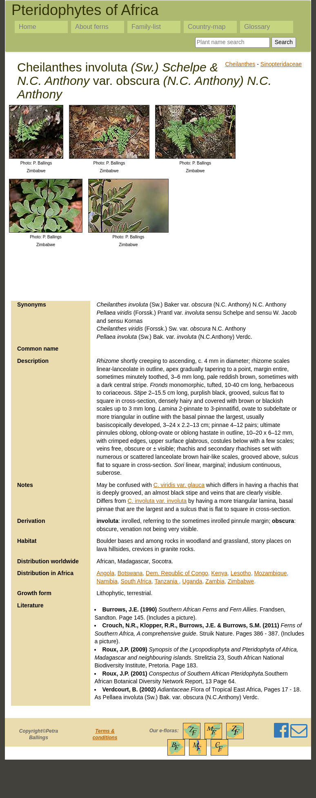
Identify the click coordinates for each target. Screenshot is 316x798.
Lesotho (241, 573)
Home (27, 26)
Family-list (146, 26)
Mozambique (270, 573)
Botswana (130, 573)
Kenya (219, 573)
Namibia (106, 581)
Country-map (206, 26)
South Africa (136, 581)
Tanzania (167, 581)
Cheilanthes (240, 64)
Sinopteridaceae (281, 64)
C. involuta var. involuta (157, 501)
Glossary (257, 26)
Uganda (192, 581)
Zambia (215, 581)
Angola (105, 573)
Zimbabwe (241, 581)
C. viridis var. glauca (179, 485)
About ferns (92, 26)
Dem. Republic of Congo (177, 573)
